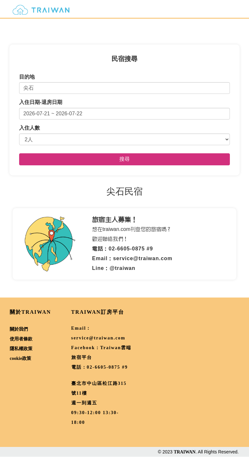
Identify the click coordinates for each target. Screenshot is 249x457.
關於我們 (19, 329)
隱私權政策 (21, 348)
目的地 (27, 77)
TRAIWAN (185, 452)
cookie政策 (20, 358)
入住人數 (29, 128)
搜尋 (124, 159)
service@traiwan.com (98, 338)
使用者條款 (21, 338)
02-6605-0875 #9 (107, 367)
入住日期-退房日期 (40, 102)
